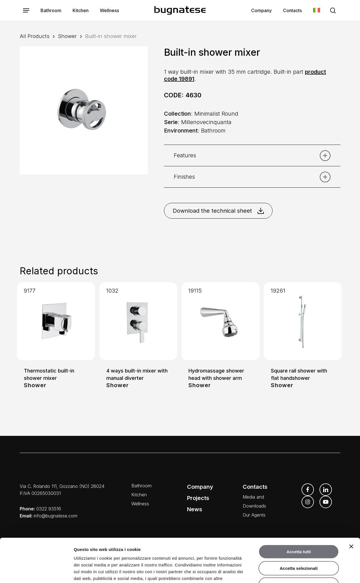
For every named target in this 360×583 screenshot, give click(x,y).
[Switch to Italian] (316, 10)
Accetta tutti (299, 514)
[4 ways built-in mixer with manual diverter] (138, 321)
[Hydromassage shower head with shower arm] (220, 321)
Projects (198, 498)
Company (200, 486)
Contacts (255, 486)
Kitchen (139, 494)
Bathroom (141, 485)
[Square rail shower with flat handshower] (303, 321)
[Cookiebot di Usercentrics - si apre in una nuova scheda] (36, 572)
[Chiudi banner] (351, 509)
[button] (26, 11)
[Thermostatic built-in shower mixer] (56, 321)
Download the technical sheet (218, 210)
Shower (67, 36)
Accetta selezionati (299, 530)
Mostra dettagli (296, 571)
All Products (35, 36)
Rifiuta (298, 547)
